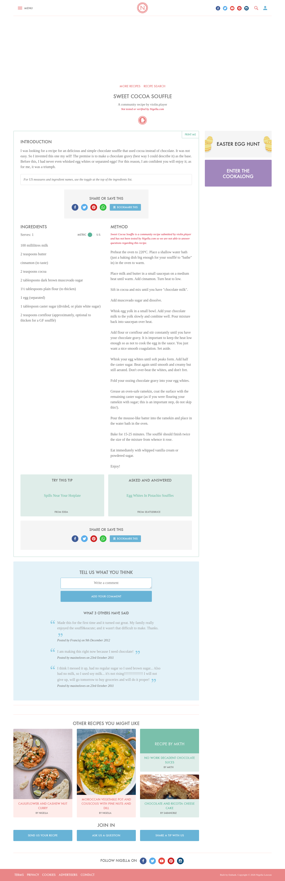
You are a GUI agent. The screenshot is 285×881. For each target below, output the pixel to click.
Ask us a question (106, 835)
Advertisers (68, 875)
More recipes (130, 86)
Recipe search (154, 86)
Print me (190, 134)
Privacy (33, 875)
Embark (232, 874)
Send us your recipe (43, 835)
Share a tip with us (169, 835)
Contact (87, 875)
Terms (19, 875)
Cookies (49, 875)
